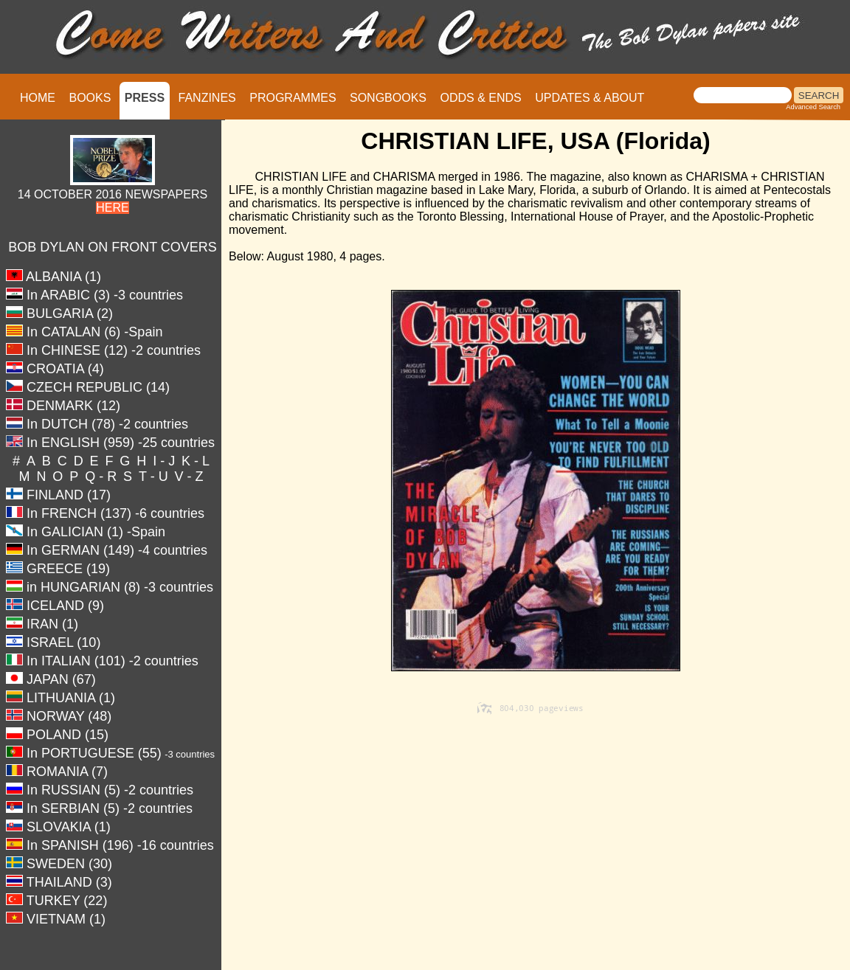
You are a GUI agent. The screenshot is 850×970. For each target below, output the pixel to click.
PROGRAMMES (292, 97)
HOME (37, 97)
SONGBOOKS (388, 97)
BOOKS (90, 97)
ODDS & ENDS (480, 97)
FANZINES (207, 97)
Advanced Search (813, 107)
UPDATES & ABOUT (589, 97)
